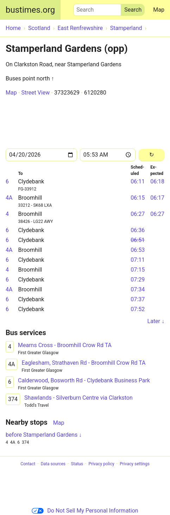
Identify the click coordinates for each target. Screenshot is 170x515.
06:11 (138, 181)
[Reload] (151, 155)
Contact (27, 463)
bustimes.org (30, 10)
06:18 (157, 181)
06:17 (157, 197)
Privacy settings (135, 463)
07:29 (138, 279)
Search (97, 8)
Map (158, 9)
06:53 (138, 250)
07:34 (138, 289)
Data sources (53, 463)
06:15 (138, 197)
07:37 (138, 299)
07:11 (138, 259)
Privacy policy (101, 463)
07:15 (138, 269)
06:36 (138, 230)
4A (9, 197)
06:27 (138, 214)
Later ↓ (155, 321)
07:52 (138, 309)
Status (77, 463)
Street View (35, 92)
